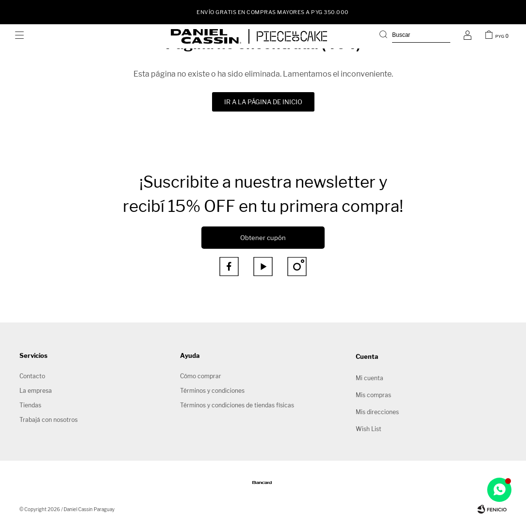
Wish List (368, 429)
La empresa (35, 390)
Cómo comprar (200, 376)
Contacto (32, 376)
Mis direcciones (377, 412)
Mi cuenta (369, 378)
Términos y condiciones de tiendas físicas (237, 405)
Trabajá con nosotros (48, 419)
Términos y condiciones (212, 390)
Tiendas (30, 405)
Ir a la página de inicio (263, 102)
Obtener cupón (263, 237)
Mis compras (373, 395)
